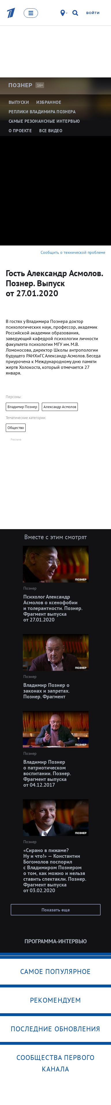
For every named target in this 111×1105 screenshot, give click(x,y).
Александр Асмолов (60, 406)
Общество (15, 427)
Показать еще (56, 910)
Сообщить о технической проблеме (73, 252)
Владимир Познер (22, 406)
